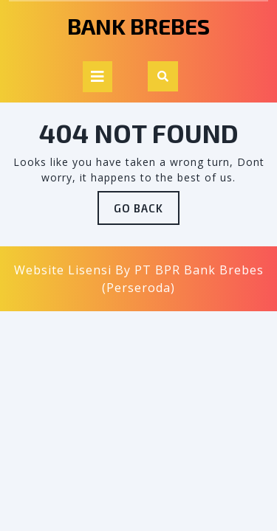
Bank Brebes (138, 26)
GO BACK (146, 212)
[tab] (97, 76)
